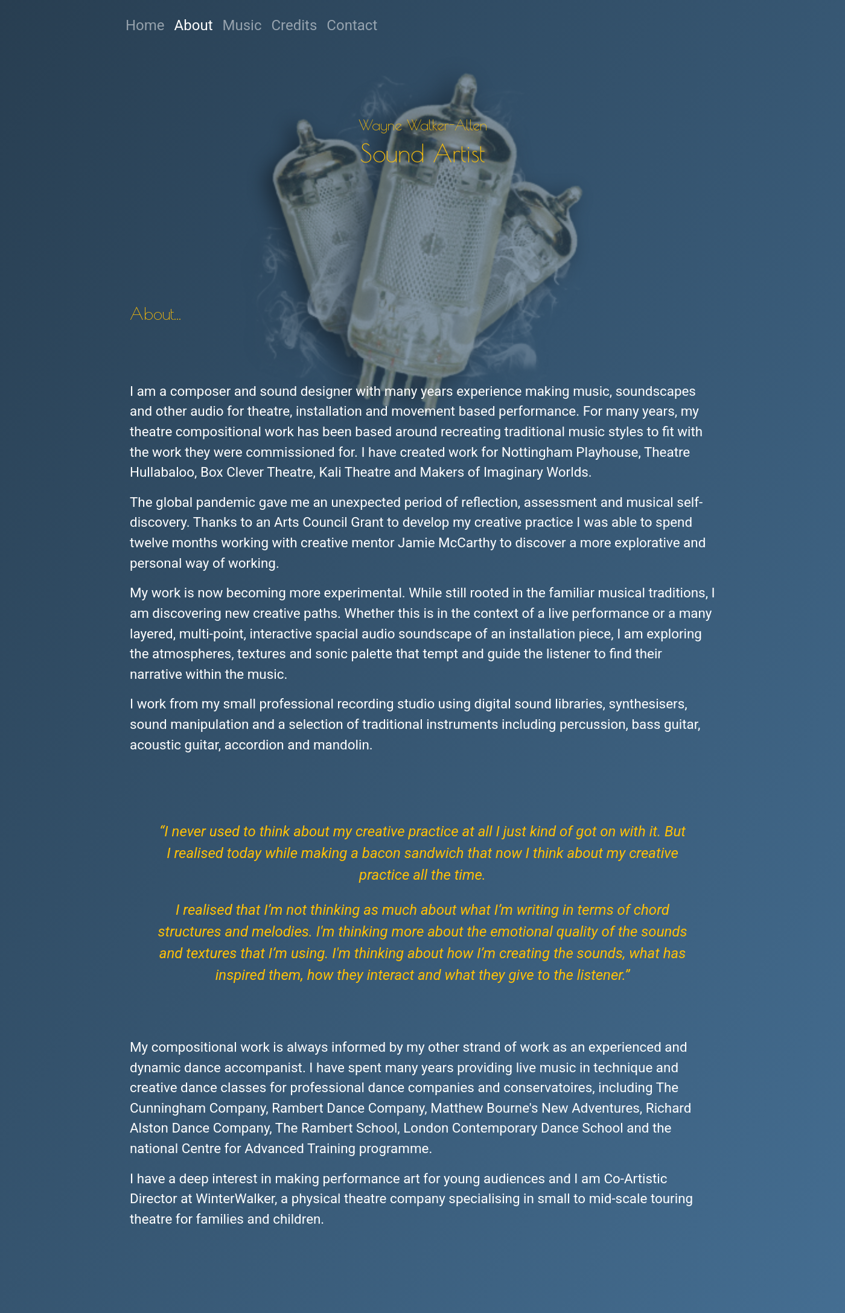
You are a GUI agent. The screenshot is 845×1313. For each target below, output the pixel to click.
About (193, 25)
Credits (294, 25)
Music (245, 24)
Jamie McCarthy (447, 542)
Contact (352, 25)
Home (145, 25)
